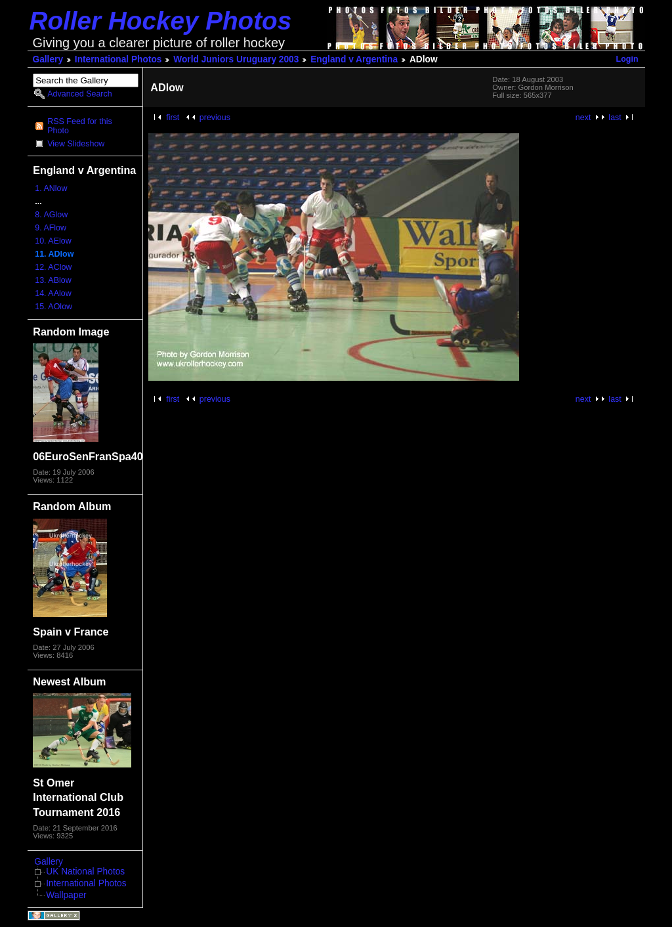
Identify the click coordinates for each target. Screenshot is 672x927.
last (614, 117)
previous (215, 117)
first (172, 117)
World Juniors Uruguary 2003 (236, 59)
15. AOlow (53, 306)
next (583, 117)
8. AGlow (51, 214)
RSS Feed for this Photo (79, 126)
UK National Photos (85, 871)
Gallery (48, 59)
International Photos (118, 59)
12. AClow (53, 267)
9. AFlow (50, 227)
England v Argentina (354, 59)
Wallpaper (66, 895)
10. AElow (53, 241)
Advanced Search (79, 93)
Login (627, 59)
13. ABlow (53, 280)
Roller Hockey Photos (161, 21)
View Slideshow (75, 143)
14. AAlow (53, 293)
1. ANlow (51, 188)
